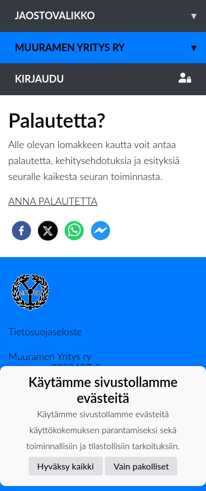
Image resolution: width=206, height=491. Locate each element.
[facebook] (21, 231)
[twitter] (48, 231)
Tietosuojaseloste (45, 331)
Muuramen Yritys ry (110, 47)
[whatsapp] (74, 231)
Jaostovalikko (110, 15)
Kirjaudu (103, 79)
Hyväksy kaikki (65, 466)
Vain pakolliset (141, 466)
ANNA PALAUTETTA (52, 201)
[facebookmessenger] (100, 231)
